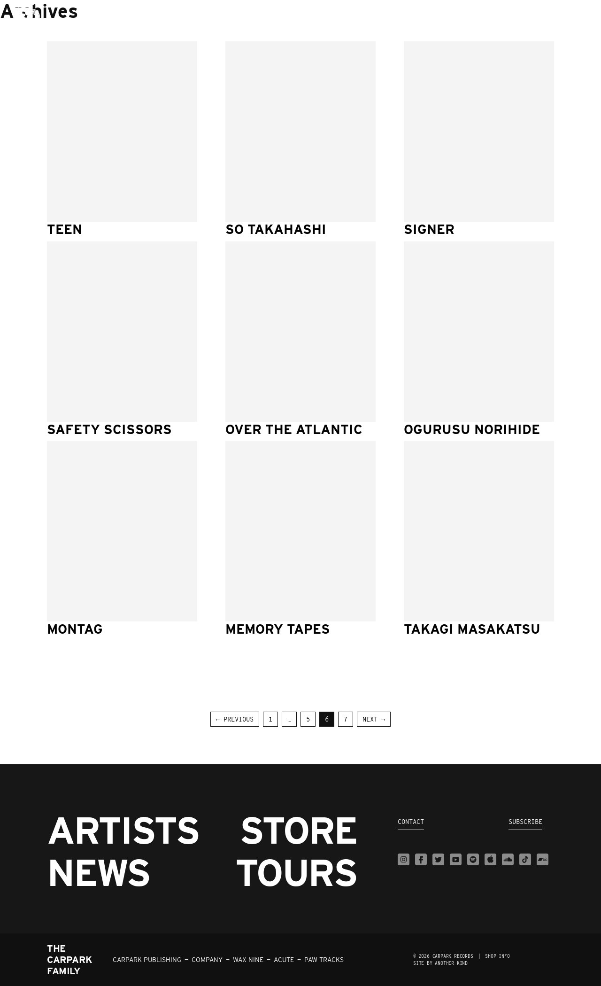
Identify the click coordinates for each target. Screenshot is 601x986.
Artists (123, 830)
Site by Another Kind (440, 963)
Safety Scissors (109, 429)
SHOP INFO (497, 956)
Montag (75, 629)
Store (298, 830)
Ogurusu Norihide (472, 429)
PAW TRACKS (324, 959)
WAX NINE (248, 959)
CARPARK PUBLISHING (147, 959)
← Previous (235, 719)
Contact (411, 821)
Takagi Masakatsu (472, 629)
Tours (296, 872)
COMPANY (207, 959)
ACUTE (284, 959)
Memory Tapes (277, 629)
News (98, 872)
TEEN (64, 229)
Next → (373, 719)
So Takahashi (275, 229)
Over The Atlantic (293, 429)
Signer (429, 229)
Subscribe (525, 821)
